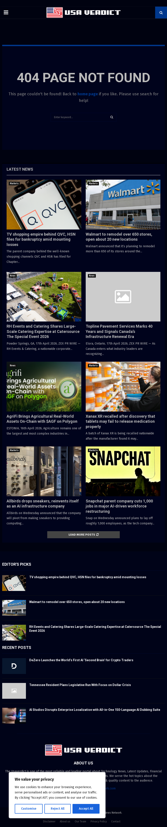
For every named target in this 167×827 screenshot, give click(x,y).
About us (65, 821)
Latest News (20, 169)
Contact (115, 821)
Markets (14, 183)
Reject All (57, 809)
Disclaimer (49, 821)
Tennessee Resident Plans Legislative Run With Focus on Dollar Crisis (80, 685)
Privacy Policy (99, 821)
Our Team (80, 821)
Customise (28, 809)
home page (88, 94)
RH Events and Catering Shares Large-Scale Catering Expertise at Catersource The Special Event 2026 (43, 331)
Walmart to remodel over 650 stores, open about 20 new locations (77, 602)
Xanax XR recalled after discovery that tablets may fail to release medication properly (120, 421)
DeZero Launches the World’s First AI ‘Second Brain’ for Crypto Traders (81, 660)
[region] (57, 795)
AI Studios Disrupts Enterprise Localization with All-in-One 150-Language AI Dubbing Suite (94, 709)
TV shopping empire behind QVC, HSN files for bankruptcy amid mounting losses (41, 239)
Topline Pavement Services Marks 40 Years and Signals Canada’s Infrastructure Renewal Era (119, 331)
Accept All (86, 809)
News (13, 275)
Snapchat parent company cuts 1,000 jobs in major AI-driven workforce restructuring (119, 506)
